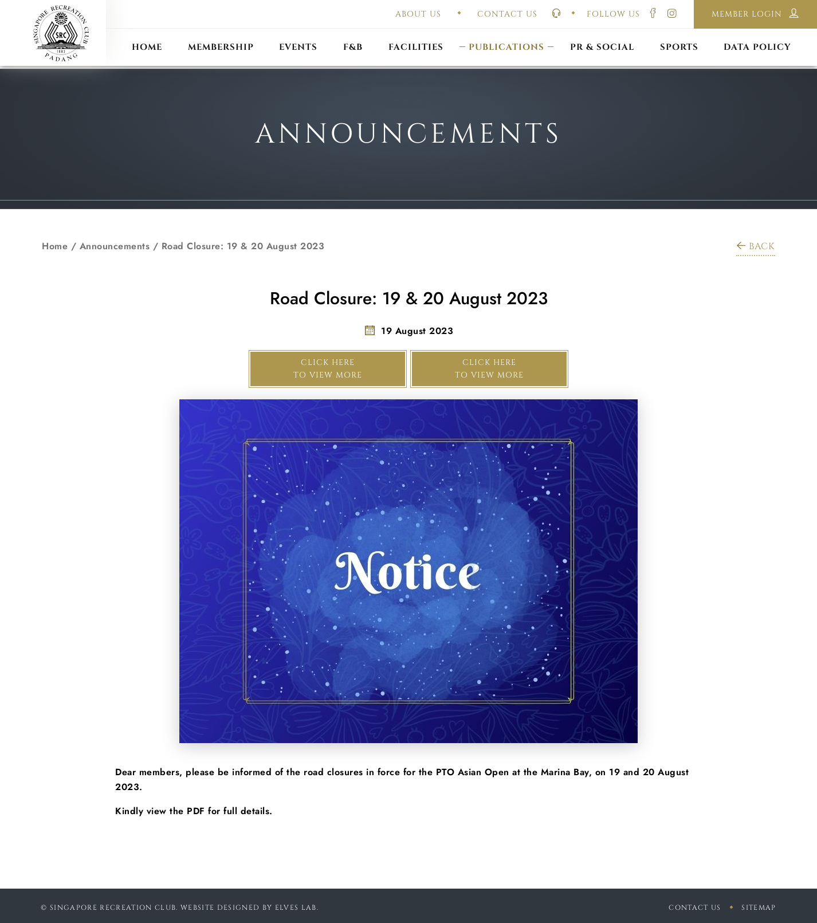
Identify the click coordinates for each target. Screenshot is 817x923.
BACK (755, 246)
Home (55, 246)
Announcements (115, 246)
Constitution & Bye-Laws (507, 33)
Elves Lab (296, 907)
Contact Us (695, 907)
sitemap (758, 907)
